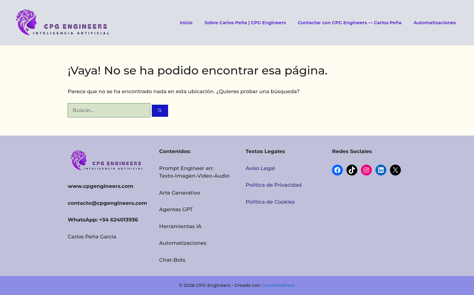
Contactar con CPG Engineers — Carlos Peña (349, 22)
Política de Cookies (270, 202)
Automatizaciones (435, 22)
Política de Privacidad (273, 185)
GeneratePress (278, 285)
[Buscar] (160, 111)
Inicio (186, 22)
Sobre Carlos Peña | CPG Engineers (245, 22)
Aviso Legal (260, 168)
